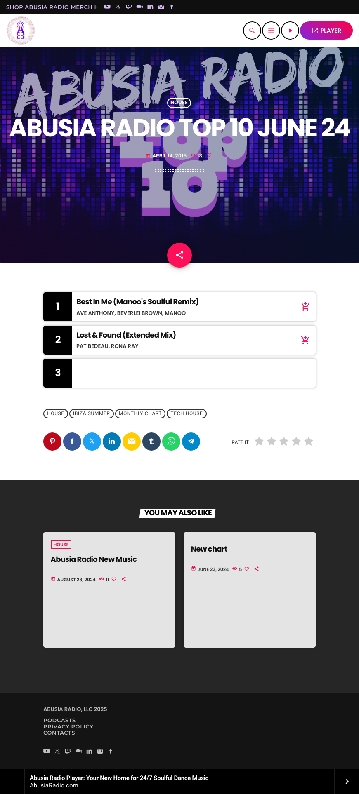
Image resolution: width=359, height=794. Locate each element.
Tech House (187, 414)
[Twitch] (128, 7)
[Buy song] (303, 307)
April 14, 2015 (166, 156)
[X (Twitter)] (118, 7)
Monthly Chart (140, 414)
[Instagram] (161, 7)
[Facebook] (172, 7)
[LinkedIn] (150, 7)
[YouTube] (107, 7)
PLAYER (326, 30)
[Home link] (20, 30)
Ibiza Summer (91, 414)
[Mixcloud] (139, 7)
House (179, 102)
